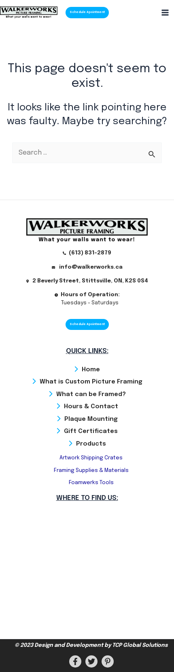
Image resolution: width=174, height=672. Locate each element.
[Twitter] (91, 661)
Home (91, 369)
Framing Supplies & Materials (91, 470)
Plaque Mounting (91, 419)
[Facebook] (75, 661)
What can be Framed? (91, 394)
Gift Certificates (91, 431)
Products (91, 444)
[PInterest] (108, 661)
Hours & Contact (91, 406)
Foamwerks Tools (91, 482)
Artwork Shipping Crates (91, 458)
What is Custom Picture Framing (91, 382)
